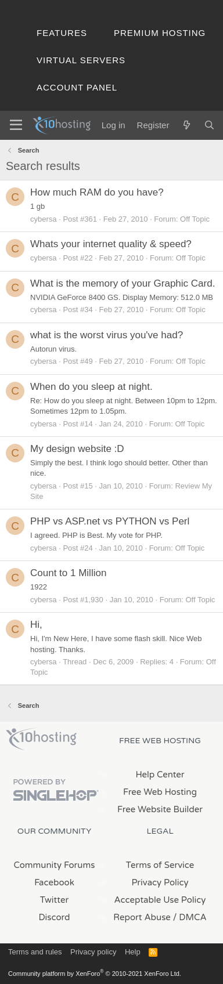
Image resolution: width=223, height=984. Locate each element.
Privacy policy (93, 951)
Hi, (36, 624)
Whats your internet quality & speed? (111, 243)
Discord (54, 917)
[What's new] (186, 125)
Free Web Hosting (160, 792)
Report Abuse (142, 917)
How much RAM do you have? (97, 192)
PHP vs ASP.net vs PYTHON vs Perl (109, 521)
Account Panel (77, 87)
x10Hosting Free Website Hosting (41, 739)
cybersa (43, 219)
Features (62, 33)
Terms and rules (35, 951)
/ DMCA (190, 917)
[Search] (209, 125)
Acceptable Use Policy (160, 900)
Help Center (159, 774)
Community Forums (54, 865)
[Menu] (16, 125)
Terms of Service (160, 865)
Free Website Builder (160, 809)
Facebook (54, 882)
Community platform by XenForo (94, 973)
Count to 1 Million (68, 572)
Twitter (54, 900)
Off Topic (195, 219)
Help (133, 951)
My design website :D (77, 448)
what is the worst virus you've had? (106, 335)
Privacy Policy (159, 882)
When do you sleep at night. (91, 386)
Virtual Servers (81, 60)
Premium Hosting (160, 33)
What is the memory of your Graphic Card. (122, 283)
